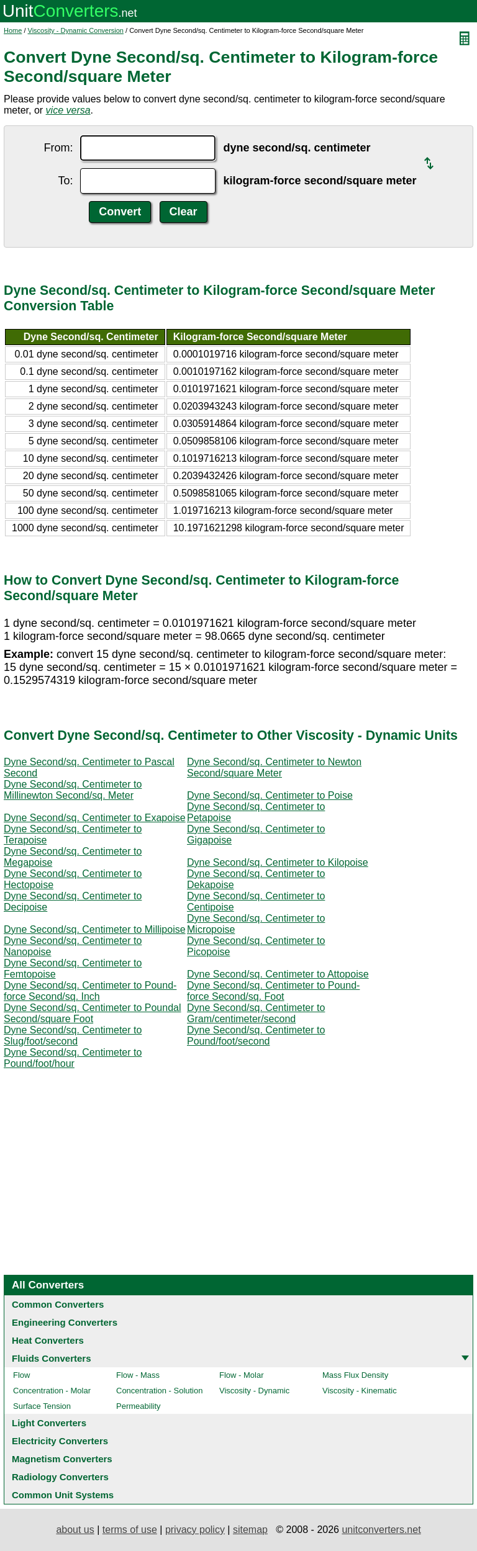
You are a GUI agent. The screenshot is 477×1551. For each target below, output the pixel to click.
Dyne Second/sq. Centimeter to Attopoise (278, 974)
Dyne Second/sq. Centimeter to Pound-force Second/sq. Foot (273, 991)
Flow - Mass (138, 1375)
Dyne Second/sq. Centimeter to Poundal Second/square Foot (92, 1013)
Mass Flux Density (355, 1375)
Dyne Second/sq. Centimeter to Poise (270, 795)
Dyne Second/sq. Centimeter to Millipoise (95, 929)
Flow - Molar (241, 1375)
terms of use (129, 1529)
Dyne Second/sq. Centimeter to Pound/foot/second (256, 1035)
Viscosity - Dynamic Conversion (76, 30)
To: (65, 180)
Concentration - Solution (159, 1390)
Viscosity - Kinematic (359, 1390)
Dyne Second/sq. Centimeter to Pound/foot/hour (73, 1058)
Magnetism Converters (62, 1459)
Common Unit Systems (63, 1495)
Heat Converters (48, 1340)
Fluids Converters (51, 1358)
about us (75, 1529)
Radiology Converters (60, 1477)
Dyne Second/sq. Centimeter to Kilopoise (277, 862)
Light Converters (49, 1423)
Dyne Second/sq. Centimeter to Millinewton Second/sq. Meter (73, 790)
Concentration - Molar (52, 1390)
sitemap (250, 1529)
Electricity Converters (60, 1441)
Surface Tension (42, 1406)
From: (58, 148)
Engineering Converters (64, 1322)
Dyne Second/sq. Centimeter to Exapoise (95, 817)
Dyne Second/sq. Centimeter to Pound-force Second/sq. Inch (90, 991)
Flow (21, 1375)
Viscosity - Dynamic (254, 1390)
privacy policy (195, 1529)
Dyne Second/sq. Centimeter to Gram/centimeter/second (256, 1013)
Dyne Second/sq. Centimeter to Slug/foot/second (73, 1035)
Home (13, 30)
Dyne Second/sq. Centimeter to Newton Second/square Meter (274, 767)
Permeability (138, 1406)
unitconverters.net (381, 1529)
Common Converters (58, 1304)
